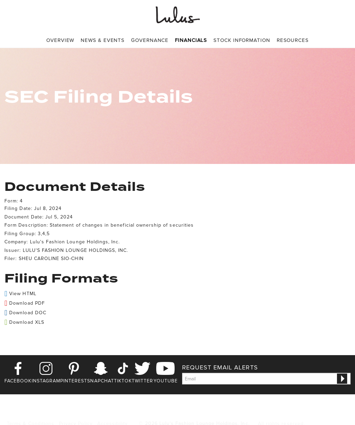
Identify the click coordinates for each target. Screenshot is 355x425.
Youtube (166, 381)
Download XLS (26, 322)
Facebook (17, 381)
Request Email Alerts (220, 367)
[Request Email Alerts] (266, 378)
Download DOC (27, 313)
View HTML (22, 294)
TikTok (123, 381)
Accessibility (112, 412)
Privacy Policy (76, 412)
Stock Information (241, 40)
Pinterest (73, 381)
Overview (60, 40)
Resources (293, 40)
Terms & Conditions (30, 412)
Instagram (46, 381)
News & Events (103, 40)
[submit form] (342, 379)
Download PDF (27, 303)
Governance (149, 40)
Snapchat (100, 381)
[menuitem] (60, 40)
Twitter (142, 381)
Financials (191, 40)
